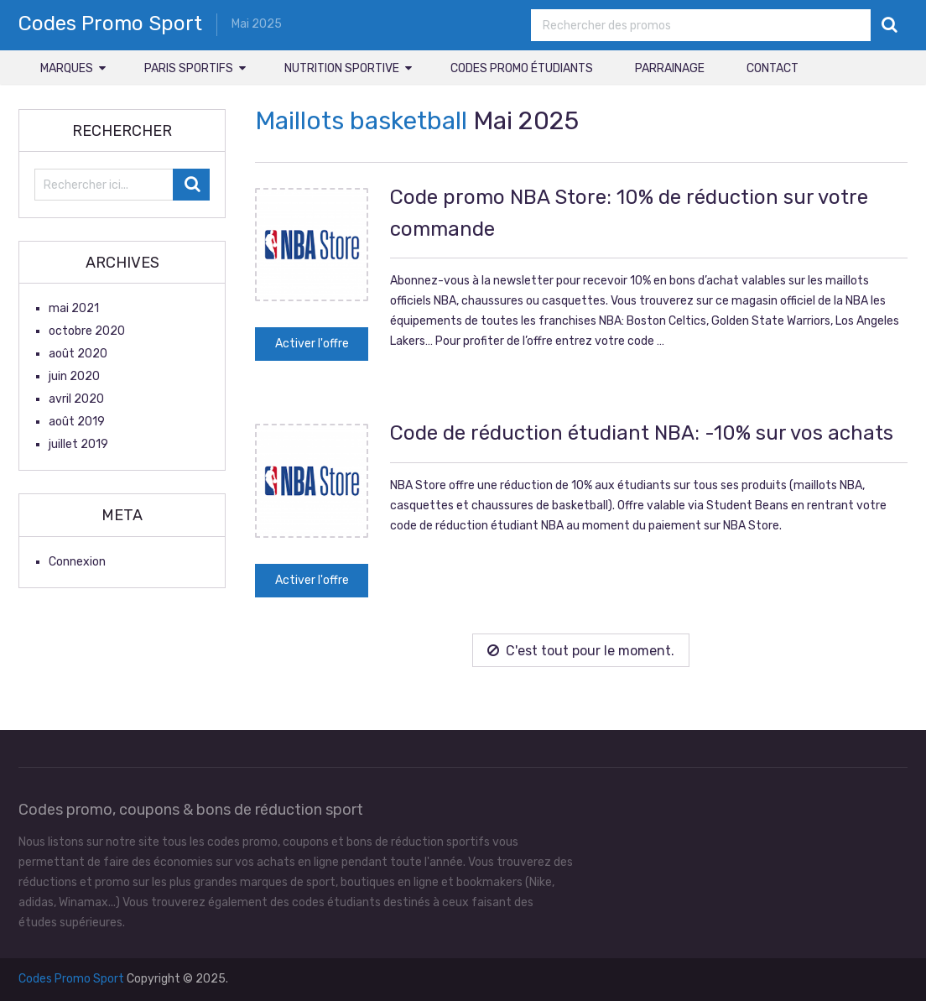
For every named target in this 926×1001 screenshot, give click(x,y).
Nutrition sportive (341, 68)
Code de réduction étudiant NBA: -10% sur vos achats (641, 433)
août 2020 (78, 354)
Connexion (77, 562)
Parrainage (670, 68)
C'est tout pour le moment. (580, 651)
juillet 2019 (78, 444)
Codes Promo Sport (110, 23)
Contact (773, 68)
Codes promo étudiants (521, 68)
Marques (66, 68)
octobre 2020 (87, 331)
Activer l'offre (312, 343)
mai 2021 (74, 308)
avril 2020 (76, 399)
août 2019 (77, 421)
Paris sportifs (188, 68)
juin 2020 (74, 376)
